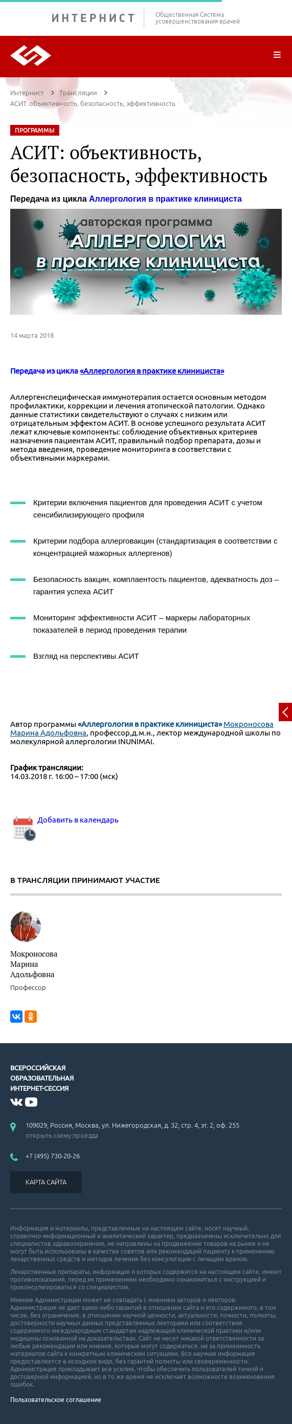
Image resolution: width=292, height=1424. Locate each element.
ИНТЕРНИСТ (98, 18)
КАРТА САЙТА (46, 1181)
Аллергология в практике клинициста (165, 199)
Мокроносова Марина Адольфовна (34, 963)
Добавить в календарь (64, 819)
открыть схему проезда (62, 1135)
